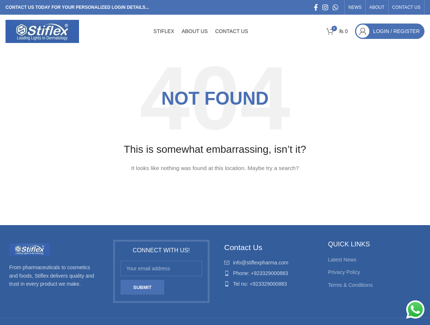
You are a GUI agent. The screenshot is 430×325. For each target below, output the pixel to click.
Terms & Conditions (350, 285)
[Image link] (29, 249)
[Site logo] (42, 31)
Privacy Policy (344, 272)
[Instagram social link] (325, 7)
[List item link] (268, 263)
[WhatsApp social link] (335, 7)
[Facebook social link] (316, 7)
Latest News (342, 260)
